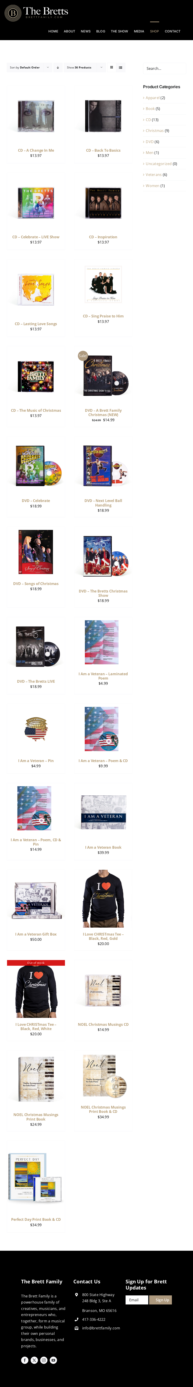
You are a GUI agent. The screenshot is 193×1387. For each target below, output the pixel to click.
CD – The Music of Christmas (36, 410)
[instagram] (43, 1360)
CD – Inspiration (103, 236)
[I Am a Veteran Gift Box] (36, 872)
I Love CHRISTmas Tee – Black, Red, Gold (103, 936)
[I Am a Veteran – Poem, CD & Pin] (36, 786)
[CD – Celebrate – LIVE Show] (36, 175)
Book (150, 108)
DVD (150, 141)
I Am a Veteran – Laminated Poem (103, 676)
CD (148, 119)
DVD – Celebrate (36, 500)
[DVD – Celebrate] (36, 439)
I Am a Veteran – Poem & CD (103, 760)
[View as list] (120, 67)
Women (152, 185)
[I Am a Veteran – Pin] (36, 706)
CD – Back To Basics (103, 150)
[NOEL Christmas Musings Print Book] (36, 1053)
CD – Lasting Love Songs (36, 323)
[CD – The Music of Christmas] (36, 349)
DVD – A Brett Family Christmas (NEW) (103, 412)
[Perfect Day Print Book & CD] (36, 1143)
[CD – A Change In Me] (36, 88)
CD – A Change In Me (36, 150)
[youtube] (53, 1360)
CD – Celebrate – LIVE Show (35, 236)
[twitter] (34, 1360)
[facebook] (24, 1360)
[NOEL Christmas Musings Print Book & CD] (103, 1053)
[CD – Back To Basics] (103, 88)
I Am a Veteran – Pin (36, 760)
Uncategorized (159, 163)
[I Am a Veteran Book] (103, 786)
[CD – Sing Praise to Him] (103, 262)
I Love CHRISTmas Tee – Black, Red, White (35, 1026)
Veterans (154, 174)
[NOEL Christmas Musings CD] (103, 962)
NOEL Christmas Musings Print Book (35, 1116)
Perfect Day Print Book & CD (36, 1219)
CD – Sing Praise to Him (103, 316)
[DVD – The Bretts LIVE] (36, 620)
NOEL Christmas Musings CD (103, 1024)
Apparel (153, 97)
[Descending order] (58, 67)
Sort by (25, 67)
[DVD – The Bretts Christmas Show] (103, 529)
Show (79, 67)
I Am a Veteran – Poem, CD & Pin (36, 842)
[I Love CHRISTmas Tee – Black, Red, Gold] (103, 872)
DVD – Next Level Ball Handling (103, 502)
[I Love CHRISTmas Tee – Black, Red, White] (36, 962)
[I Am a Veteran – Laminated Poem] (103, 620)
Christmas (155, 130)
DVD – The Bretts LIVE (36, 681)
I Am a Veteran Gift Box (36, 934)
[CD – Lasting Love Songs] (36, 262)
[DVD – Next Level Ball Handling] (103, 439)
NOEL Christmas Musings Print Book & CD (103, 1109)
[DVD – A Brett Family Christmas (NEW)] (103, 349)
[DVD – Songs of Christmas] (36, 529)
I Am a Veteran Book (103, 847)
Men (149, 152)
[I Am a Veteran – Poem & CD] (103, 706)
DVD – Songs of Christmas (36, 583)
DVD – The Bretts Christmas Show (103, 593)
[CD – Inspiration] (103, 175)
